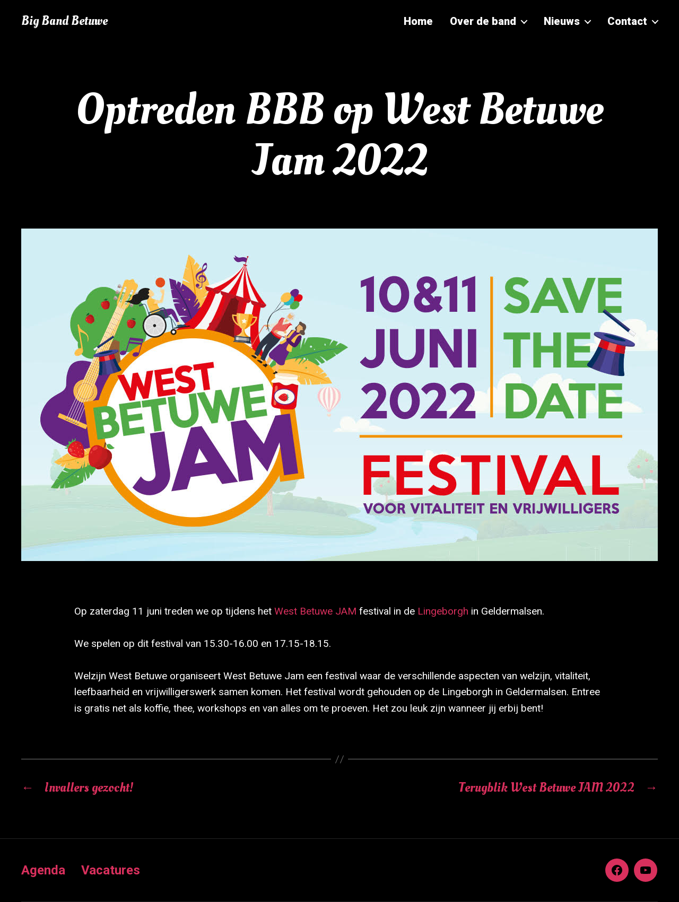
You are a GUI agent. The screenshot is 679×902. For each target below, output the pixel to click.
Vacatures (110, 870)
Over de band (483, 21)
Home (418, 21)
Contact (627, 21)
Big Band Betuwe (64, 21)
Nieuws (562, 21)
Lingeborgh (444, 611)
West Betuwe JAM (315, 611)
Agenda (43, 870)
